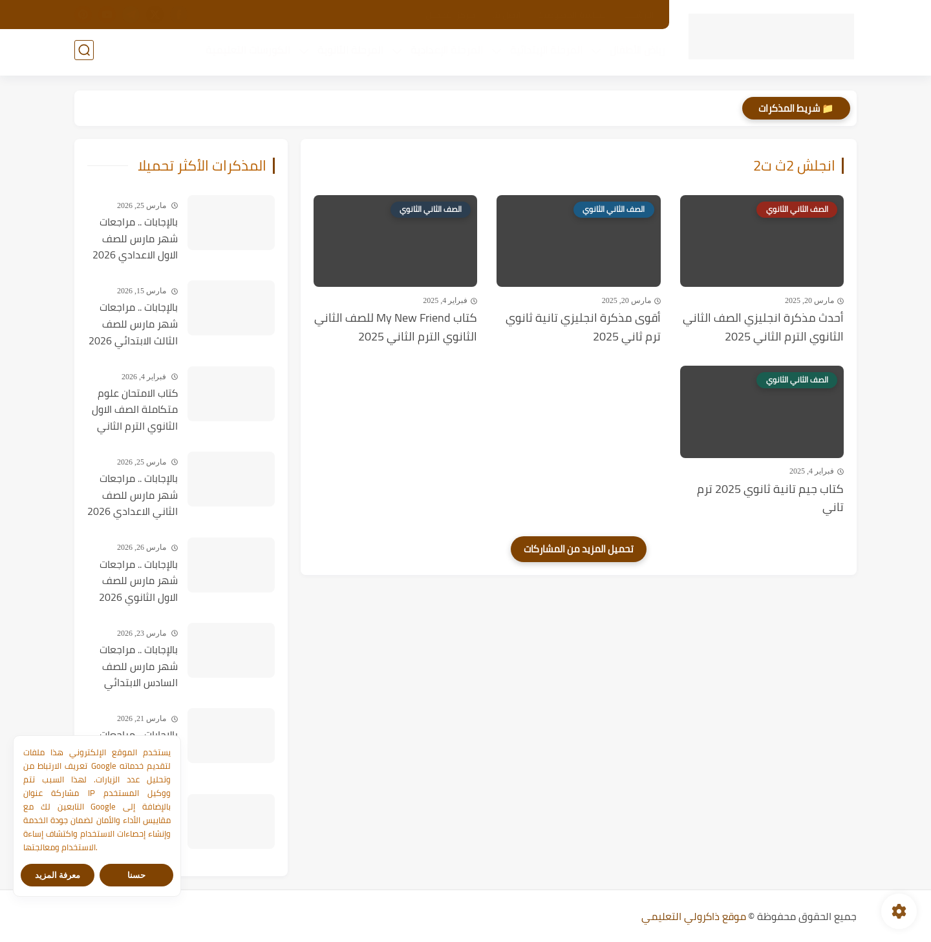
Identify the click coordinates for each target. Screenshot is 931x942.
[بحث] (84, 53)
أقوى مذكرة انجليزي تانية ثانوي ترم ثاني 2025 (583, 327)
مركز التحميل (450, 14)
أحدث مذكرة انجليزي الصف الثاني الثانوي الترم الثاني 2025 (763, 327)
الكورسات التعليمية (245, 52)
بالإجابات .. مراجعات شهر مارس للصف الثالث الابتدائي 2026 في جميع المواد (133, 324)
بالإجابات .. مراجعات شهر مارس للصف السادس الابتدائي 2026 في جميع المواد (139, 667)
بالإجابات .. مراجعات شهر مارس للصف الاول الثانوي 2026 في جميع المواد (138, 581)
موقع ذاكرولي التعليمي (693, 916)
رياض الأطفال (635, 52)
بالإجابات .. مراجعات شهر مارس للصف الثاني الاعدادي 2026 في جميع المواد (132, 495)
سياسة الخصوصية (572, 14)
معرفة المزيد (58, 875)
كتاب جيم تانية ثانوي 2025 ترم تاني (770, 499)
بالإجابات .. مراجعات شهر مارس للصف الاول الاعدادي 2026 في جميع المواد (135, 239)
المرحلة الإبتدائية (544, 52)
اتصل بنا (506, 14)
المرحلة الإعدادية (444, 52)
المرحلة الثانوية (348, 52)
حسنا (136, 875)
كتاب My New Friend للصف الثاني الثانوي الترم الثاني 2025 (395, 327)
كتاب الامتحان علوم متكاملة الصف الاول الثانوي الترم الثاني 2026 (135, 410)
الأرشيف (638, 14)
